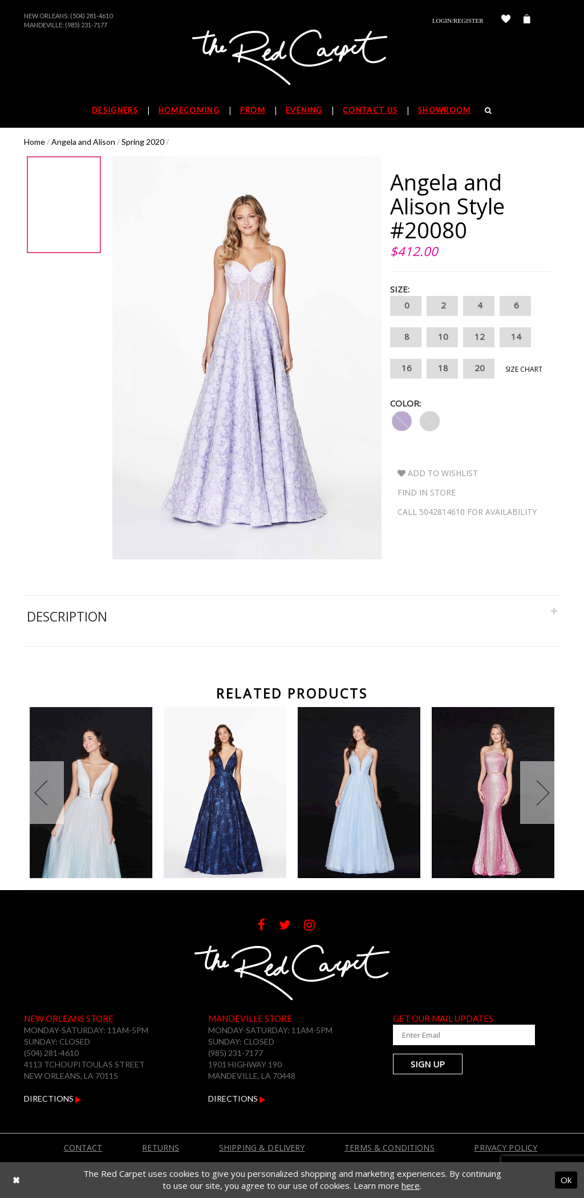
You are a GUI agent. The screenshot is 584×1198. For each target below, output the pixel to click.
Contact (83, 1147)
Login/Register (458, 20)
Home (34, 142)
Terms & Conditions (389, 1147)
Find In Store (427, 492)
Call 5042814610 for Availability (467, 511)
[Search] (488, 110)
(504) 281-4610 (91, 15)
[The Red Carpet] (292, 58)
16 (405, 369)
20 (478, 369)
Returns (160, 1147)
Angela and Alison (83, 142)
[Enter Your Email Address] (449, 1035)
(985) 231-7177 (86, 25)
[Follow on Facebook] (268, 926)
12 (478, 337)
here (411, 1185)
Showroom (444, 110)
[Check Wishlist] (505, 20)
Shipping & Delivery (262, 1147)
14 (515, 337)
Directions (53, 1098)
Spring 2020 (142, 142)
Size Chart (523, 369)
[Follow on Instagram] (315, 926)
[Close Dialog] (16, 1180)
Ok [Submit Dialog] (566, 1179)
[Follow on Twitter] (291, 926)
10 (442, 337)
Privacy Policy (505, 1147)
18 (442, 369)
